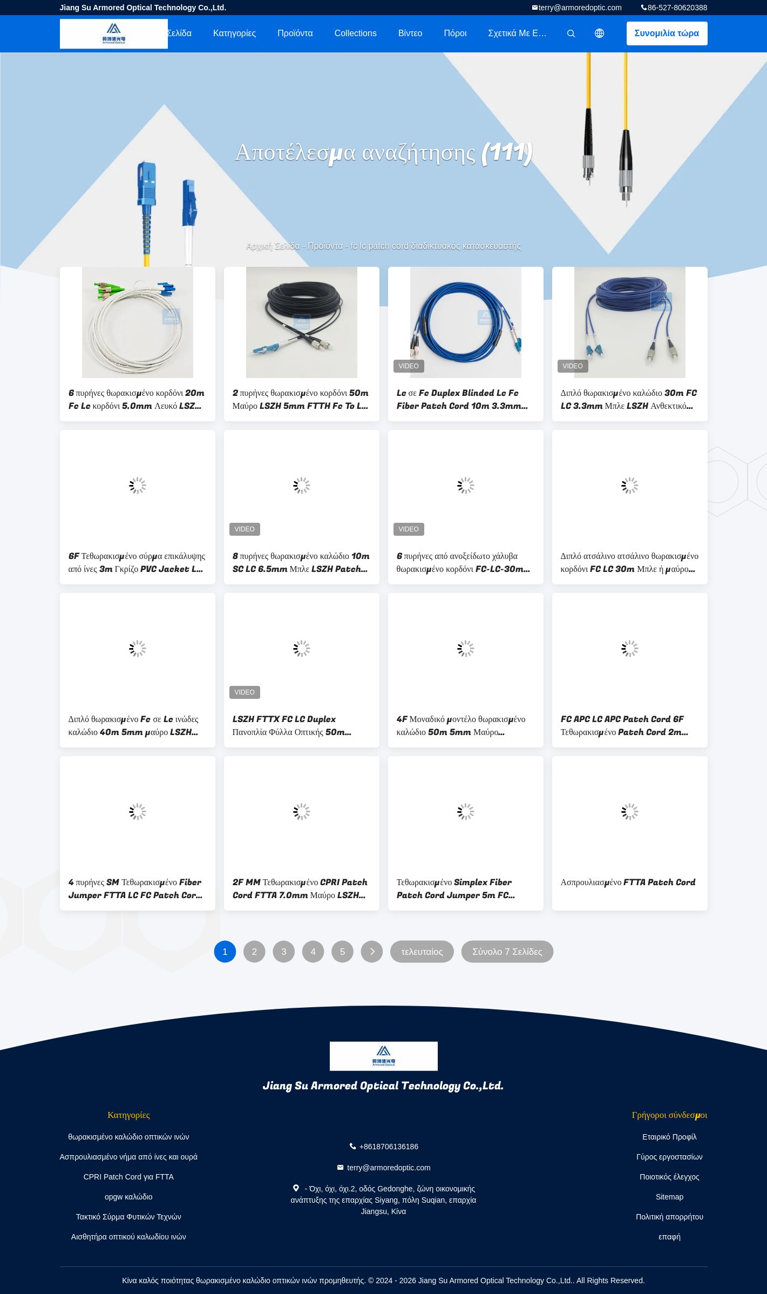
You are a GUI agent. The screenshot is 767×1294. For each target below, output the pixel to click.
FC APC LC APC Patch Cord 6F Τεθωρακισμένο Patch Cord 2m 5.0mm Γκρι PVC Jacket (622, 726)
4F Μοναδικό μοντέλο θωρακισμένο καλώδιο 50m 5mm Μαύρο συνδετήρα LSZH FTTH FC (461, 726)
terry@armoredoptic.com (580, 7)
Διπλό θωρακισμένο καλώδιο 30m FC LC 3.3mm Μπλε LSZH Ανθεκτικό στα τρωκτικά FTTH (629, 400)
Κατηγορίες (234, 33)
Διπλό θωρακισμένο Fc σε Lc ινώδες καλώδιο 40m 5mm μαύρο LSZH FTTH (134, 726)
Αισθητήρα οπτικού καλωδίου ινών (128, 1236)
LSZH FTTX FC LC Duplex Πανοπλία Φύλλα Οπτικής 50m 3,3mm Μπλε (289, 726)
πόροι (455, 33)
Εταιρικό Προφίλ (669, 1137)
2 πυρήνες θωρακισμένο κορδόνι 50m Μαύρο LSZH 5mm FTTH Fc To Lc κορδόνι (301, 400)
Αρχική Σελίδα (165, 33)
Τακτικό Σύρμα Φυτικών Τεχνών (128, 1216)
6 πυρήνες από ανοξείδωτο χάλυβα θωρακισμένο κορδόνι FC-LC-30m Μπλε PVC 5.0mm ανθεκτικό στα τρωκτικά (460, 563)
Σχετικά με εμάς (520, 33)
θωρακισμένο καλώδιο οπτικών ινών (128, 1137)
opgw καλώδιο (129, 1196)
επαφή (670, 1236)
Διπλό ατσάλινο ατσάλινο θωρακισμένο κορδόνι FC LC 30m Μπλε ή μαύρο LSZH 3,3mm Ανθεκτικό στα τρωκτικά (630, 563)
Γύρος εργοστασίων (669, 1157)
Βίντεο (410, 33)
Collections (356, 33)
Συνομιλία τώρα (667, 33)
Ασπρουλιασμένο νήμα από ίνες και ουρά (129, 1157)
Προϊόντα (295, 33)
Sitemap (669, 1196)
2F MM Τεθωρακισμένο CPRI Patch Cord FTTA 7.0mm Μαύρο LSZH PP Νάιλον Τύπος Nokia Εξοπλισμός (300, 889)
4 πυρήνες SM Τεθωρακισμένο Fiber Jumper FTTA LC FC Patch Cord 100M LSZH (135, 889)
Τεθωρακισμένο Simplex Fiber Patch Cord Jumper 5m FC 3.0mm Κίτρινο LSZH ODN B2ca (460, 889)
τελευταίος (422, 952)
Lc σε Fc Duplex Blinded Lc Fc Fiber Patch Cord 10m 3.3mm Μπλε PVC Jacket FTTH (459, 400)
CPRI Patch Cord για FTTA (129, 1176)
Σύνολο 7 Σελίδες (507, 952)
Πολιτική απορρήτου (669, 1216)
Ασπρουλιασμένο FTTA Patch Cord (628, 882)
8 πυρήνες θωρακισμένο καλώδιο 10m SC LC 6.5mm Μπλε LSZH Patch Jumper (301, 563)
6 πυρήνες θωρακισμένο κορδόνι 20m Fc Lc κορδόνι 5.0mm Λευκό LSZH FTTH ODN (137, 400)
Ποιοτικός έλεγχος (669, 1176)
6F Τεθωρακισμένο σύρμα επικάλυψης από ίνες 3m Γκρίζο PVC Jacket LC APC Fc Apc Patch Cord (137, 563)
